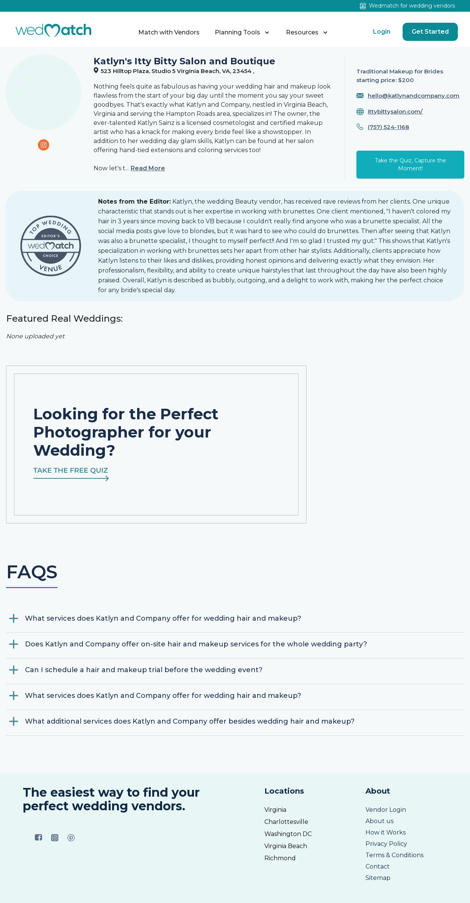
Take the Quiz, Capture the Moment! (410, 164)
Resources (307, 32)
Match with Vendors (169, 32)
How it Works (385, 832)
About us (379, 821)
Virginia (275, 809)
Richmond (280, 858)
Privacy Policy (386, 843)
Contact (377, 866)
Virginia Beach (285, 846)
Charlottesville (286, 821)
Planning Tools (243, 32)
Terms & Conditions (394, 855)
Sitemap (377, 877)
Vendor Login (385, 809)
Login (381, 31)
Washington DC (288, 834)
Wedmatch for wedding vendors (407, 5)
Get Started (430, 31)
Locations (284, 791)
